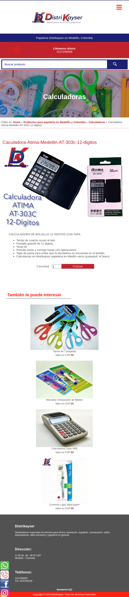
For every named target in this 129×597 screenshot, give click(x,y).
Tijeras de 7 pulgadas (64, 351)
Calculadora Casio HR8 (64, 448)
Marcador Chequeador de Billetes (64, 399)
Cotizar (78, 266)
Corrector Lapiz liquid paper (64, 504)
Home (16, 122)
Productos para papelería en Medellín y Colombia (54, 122)
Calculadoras (96, 122)
